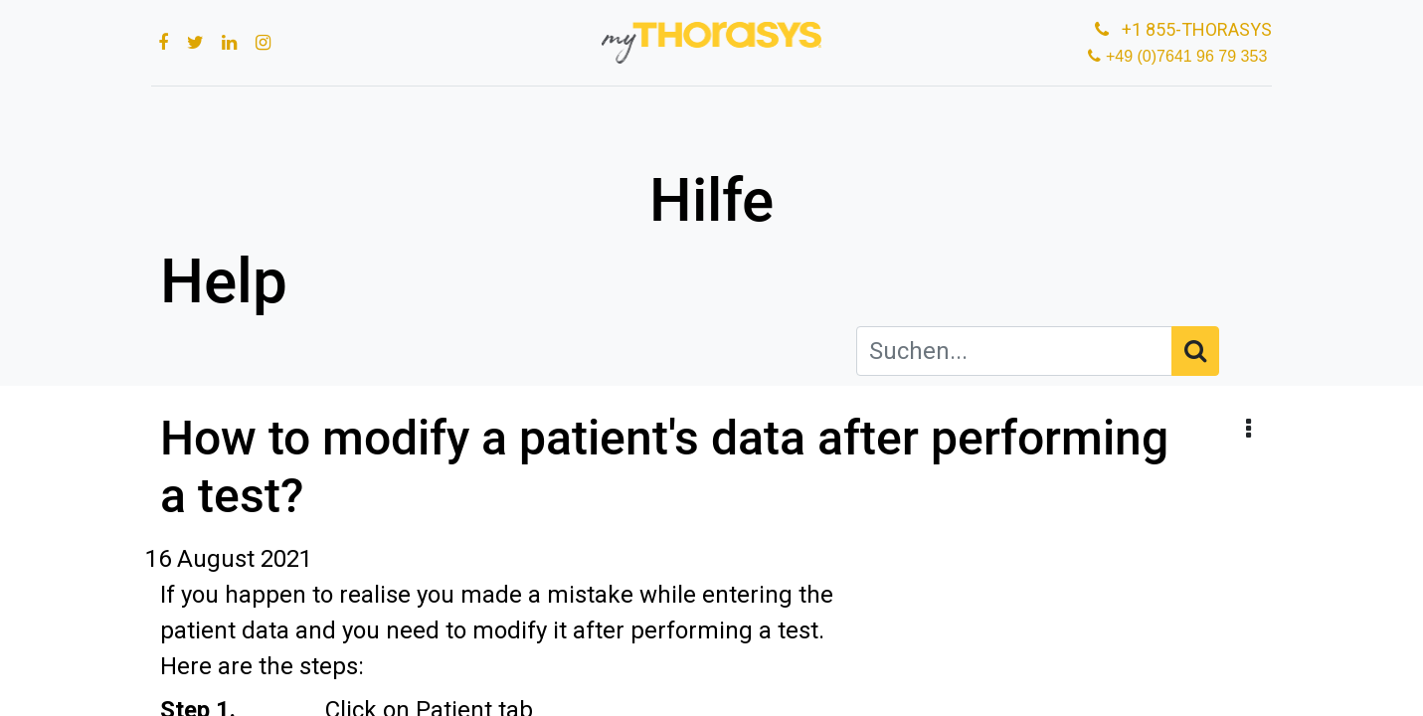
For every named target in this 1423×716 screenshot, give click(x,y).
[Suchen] (1195, 351)
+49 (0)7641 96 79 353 (1181, 56)
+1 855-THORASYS (1172, 29)
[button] (1248, 429)
